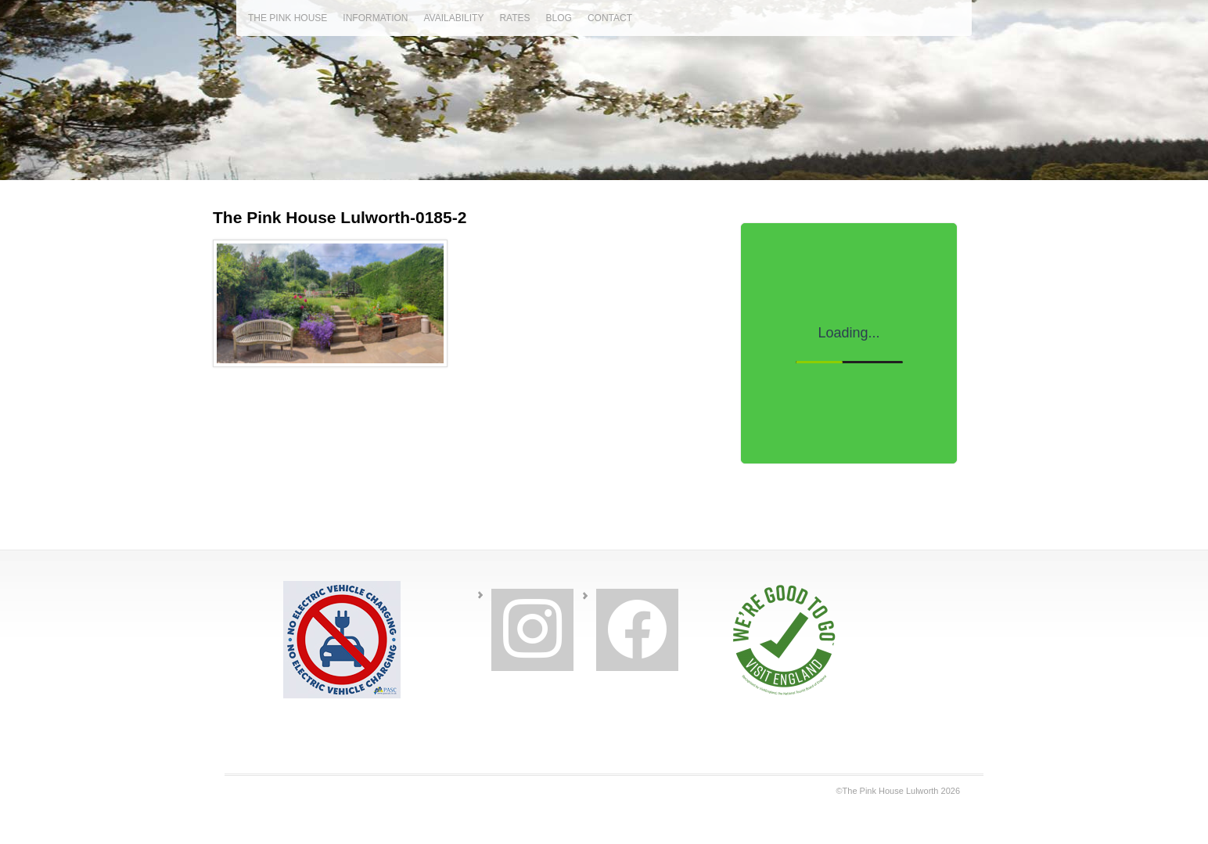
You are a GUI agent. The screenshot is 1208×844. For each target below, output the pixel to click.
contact (610, 18)
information (375, 18)
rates (514, 18)
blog (559, 18)
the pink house (287, 18)
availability (453, 18)
